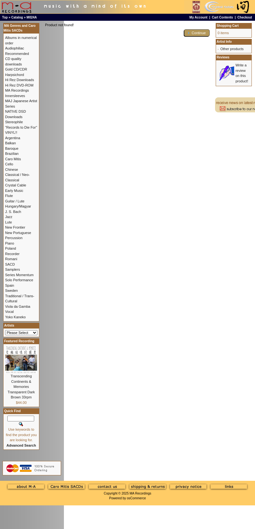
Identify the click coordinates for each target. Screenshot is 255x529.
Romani (11, 259)
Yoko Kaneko (15, 317)
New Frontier (15, 227)
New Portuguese (18, 233)
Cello (9, 164)
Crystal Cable (15, 185)
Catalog (17, 17)
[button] (197, 33)
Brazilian (12, 153)
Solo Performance (19, 280)
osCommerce (136, 498)
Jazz (8, 217)
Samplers (12, 269)
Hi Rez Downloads (19, 80)
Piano (9, 243)
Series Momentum (19, 275)
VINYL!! (11, 132)
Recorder (12, 254)
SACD (10, 264)
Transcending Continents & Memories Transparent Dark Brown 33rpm (21, 386)
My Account (198, 17)
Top (5, 17)
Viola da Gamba (17, 306)
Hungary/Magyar (18, 206)
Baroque (12, 148)
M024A (32, 17)
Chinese (11, 169)
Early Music (14, 191)
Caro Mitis (13, 159)
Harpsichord (14, 75)
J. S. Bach (13, 212)
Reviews (223, 57)
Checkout (244, 17)
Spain (9, 285)
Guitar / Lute (15, 201)
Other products (231, 49)
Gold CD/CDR (16, 69)
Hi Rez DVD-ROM (19, 85)
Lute (8, 222)
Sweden (11, 290)
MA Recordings (140, 493)
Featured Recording (19, 341)
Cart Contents (222, 17)
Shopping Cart (228, 25)
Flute (9, 196)
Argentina (12, 138)
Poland (10, 248)
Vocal (9, 312)
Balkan (10, 143)
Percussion (13, 238)
